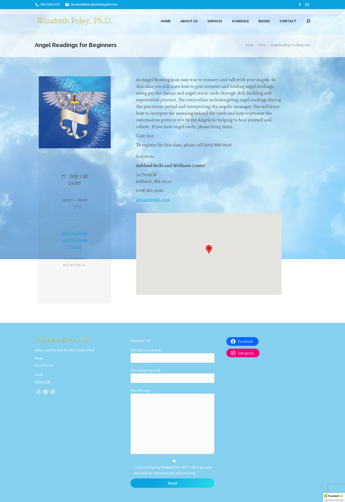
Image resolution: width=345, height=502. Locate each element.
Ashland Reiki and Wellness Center (74, 240)
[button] (334, 497)
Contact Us (42, 381)
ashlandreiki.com (153, 200)
